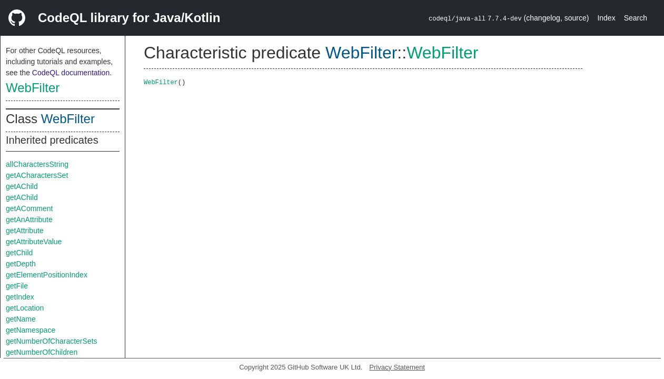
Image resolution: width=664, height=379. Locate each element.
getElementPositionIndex (46, 275)
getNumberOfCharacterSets (51, 341)
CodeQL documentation (71, 72)
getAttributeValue (34, 241)
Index (606, 18)
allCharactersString (37, 164)
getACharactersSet (37, 175)
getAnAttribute (29, 219)
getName (21, 319)
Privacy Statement (397, 367)
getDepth (21, 264)
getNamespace (30, 330)
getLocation (25, 308)
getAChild (22, 186)
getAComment (29, 208)
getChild (19, 252)
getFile (17, 286)
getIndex (20, 297)
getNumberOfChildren (41, 352)
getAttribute (25, 230)
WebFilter (33, 88)
